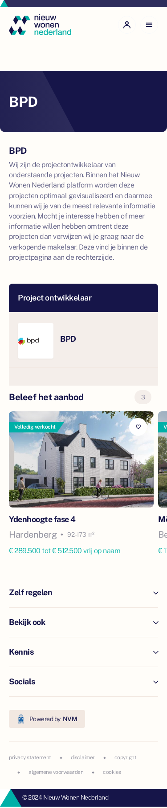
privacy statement (30, 757)
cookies (112, 772)
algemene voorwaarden (56, 772)
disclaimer (83, 757)
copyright (125, 757)
